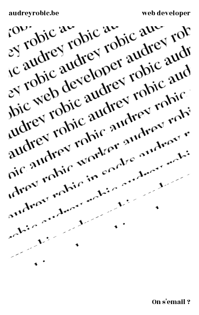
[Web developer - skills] (166, 13)
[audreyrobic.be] (34, 13)
